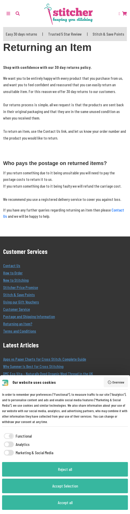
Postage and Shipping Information (29, 316)
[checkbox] (17, 436)
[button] (18, 13)
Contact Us (11, 265)
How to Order (13, 272)
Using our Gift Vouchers (21, 301)
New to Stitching (16, 280)
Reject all (65, 469)
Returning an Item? (17, 323)
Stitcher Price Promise (20, 287)
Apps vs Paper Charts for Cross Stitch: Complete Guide (44, 359)
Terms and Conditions (19, 330)
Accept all (65, 502)
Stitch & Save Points (19, 294)
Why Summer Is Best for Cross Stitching (33, 366)
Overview (116, 382)
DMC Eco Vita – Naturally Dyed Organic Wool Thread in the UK (48, 373)
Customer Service (16, 309)
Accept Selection (65, 485)
